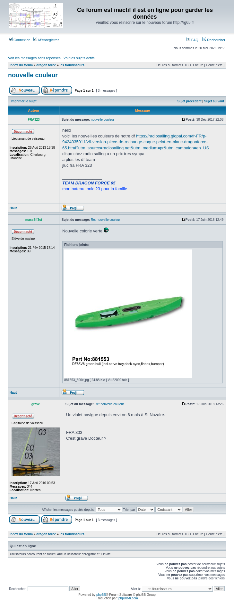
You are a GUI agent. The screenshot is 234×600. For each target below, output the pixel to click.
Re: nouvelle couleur (105, 219)
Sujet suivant (214, 101)
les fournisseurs (72, 65)
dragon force (46, 65)
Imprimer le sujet (24, 101)
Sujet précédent (190, 101)
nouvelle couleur (33, 75)
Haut (13, 208)
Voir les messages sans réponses (34, 58)
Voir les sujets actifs (79, 58)
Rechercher (213, 40)
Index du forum (21, 65)
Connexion (19, 40)
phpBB (101, 594)
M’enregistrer (46, 40)
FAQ (192, 40)
